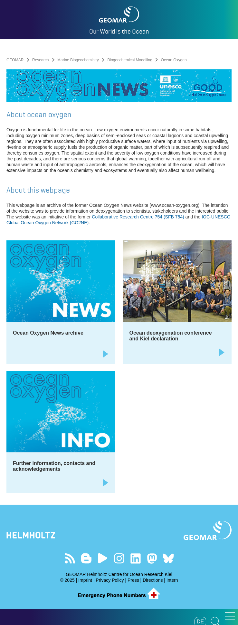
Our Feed (69, 558)
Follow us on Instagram (119, 558)
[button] (230, 616)
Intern (172, 580)
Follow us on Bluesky (168, 558)
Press (133, 580)
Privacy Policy (110, 580)
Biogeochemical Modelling (129, 60)
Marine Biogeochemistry (78, 60)
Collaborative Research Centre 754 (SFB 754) (138, 216)
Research (40, 60)
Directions (153, 580)
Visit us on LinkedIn (135, 558)
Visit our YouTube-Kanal (102, 558)
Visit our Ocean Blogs (86, 558)
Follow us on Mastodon (151, 558)
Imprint (85, 580)
